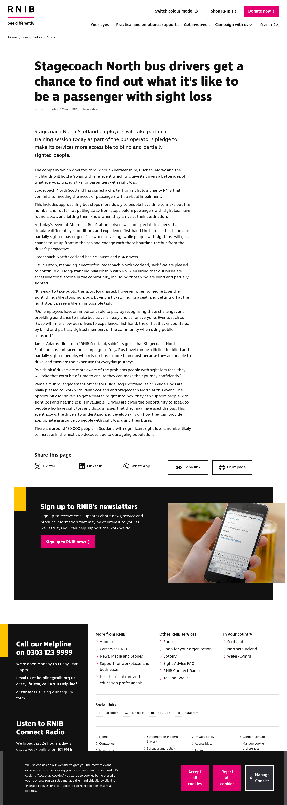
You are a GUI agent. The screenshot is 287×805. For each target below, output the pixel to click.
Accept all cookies (195, 778)
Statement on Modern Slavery (162, 739)
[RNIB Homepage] (21, 18)
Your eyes (101, 25)
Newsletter (106, 751)
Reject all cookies (227, 778)
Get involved (197, 25)
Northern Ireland (242, 649)
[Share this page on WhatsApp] (143, 466)
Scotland (235, 642)
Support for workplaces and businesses (124, 666)
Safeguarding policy (161, 748)
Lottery (170, 656)
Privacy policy (204, 737)
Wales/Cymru (239, 656)
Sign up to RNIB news (68, 542)
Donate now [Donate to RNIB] (261, 11)
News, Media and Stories (39, 37)
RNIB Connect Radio (181, 671)
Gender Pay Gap (254, 737)
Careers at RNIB (113, 649)
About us (108, 642)
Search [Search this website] (269, 25)
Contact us (106, 744)
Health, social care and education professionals (121, 680)
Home (12, 37)
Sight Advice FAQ (179, 663)
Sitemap (200, 751)
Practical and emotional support (148, 25)
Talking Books (175, 678)
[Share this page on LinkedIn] (99, 466)
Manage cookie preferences (253, 746)
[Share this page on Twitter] (55, 466)
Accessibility (203, 744)
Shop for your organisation (187, 649)
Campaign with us (233, 25)
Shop (168, 642)
